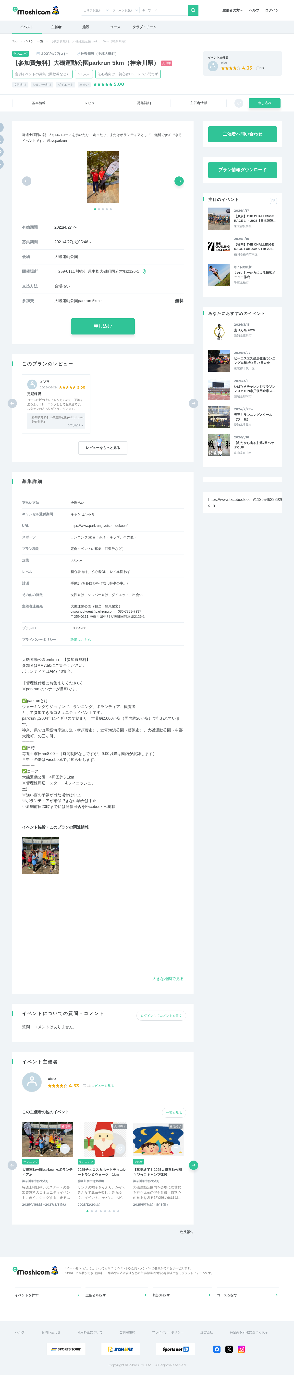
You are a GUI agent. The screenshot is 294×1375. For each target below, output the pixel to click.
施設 (85, 27)
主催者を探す (96, 1295)
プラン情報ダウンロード (242, 169)
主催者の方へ (232, 10)
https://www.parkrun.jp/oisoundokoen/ (99, 526)
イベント (27, 27)
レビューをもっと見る (103, 448)
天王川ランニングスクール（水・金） (253, 417)
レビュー (91, 103)
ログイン (272, 10)
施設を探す (161, 1295)
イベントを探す (27, 1295)
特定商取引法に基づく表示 (249, 1332)
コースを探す (227, 1295)
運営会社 (206, 1332)
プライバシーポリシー (168, 1332)
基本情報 (39, 103)
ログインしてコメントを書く (161, 1015)
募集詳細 (144, 103)
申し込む (103, 326)
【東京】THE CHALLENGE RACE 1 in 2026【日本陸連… (255, 218)
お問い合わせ (51, 1332)
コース (115, 27)
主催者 (56, 27)
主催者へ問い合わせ (242, 134)
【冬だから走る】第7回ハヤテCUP (254, 445)
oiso (224, 62)
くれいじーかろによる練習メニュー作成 (254, 275)
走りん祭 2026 (244, 330)
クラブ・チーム (145, 27)
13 (262, 68)
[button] (95, 209)
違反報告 (187, 1232)
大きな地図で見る (168, 979)
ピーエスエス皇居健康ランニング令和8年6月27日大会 (254, 361)
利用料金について (90, 1332)
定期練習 (34, 394)
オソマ (44, 381)
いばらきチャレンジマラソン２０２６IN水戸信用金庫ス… (254, 389)
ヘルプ (254, 10)
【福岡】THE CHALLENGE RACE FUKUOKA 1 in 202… (254, 247)
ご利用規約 (127, 1332)
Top (14, 41)
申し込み (264, 103)
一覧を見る (174, 1113)
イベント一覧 (33, 41)
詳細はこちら (81, 640)
